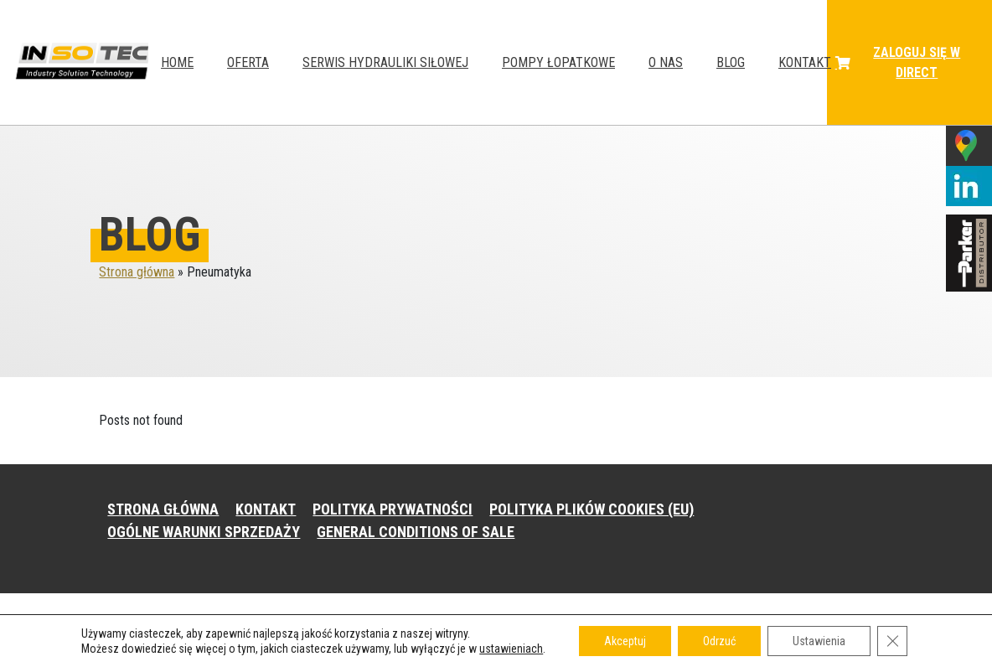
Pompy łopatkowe (558, 62)
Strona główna (136, 272)
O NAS (665, 62)
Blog (730, 62)
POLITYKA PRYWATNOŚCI (393, 509)
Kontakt (804, 62)
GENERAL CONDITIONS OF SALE (415, 531)
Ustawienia (819, 641)
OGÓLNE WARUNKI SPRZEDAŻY (203, 531)
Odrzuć (719, 641)
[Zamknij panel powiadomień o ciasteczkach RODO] (892, 641)
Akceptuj (625, 641)
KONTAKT (265, 509)
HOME (177, 62)
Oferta (248, 62)
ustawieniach (511, 648)
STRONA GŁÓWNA (163, 509)
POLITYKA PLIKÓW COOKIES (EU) (591, 509)
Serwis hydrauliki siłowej (385, 62)
